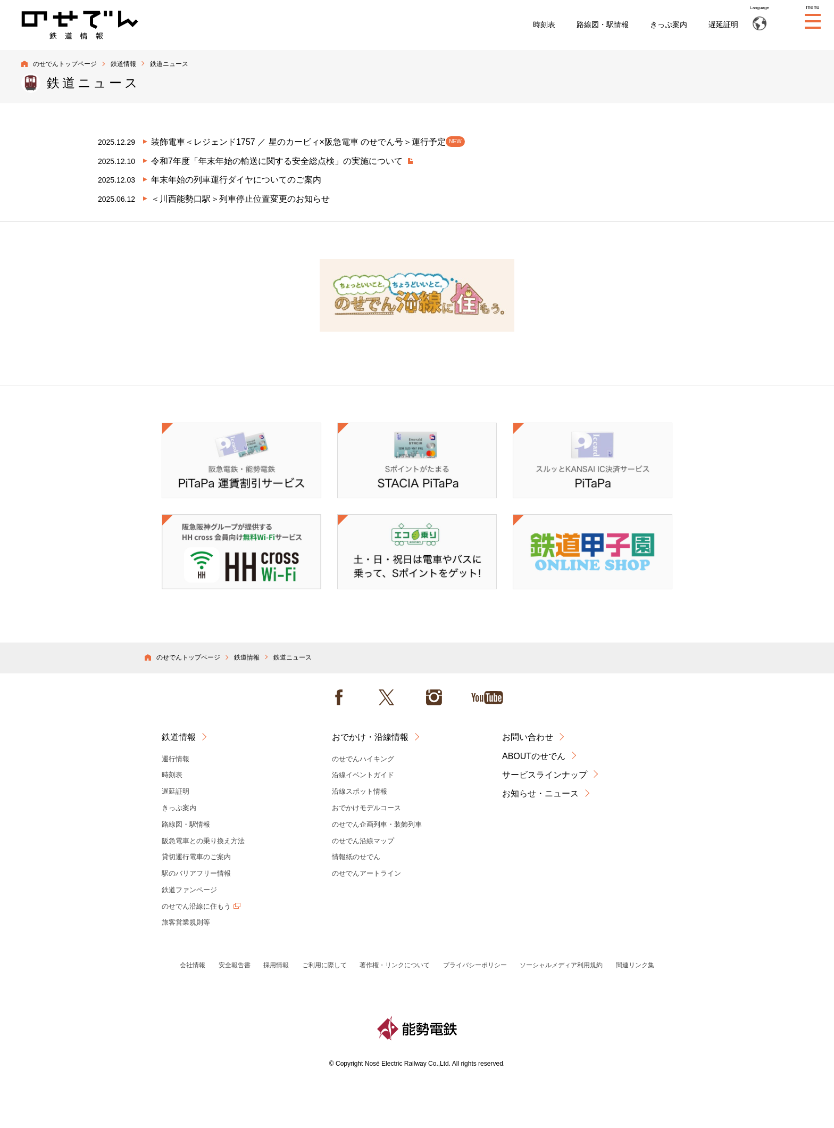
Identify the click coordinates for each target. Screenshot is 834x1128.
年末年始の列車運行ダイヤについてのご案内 (236, 179)
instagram (434, 697)
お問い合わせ (527, 737)
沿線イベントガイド (363, 775)
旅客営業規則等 (186, 922)
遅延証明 (723, 24)
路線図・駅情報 (603, 24)
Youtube (487, 697)
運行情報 (175, 759)
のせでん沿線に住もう (196, 906)
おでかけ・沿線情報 (370, 737)
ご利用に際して (324, 965)
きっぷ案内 (668, 24)
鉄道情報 (123, 64)
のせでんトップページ (65, 64)
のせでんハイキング (363, 759)
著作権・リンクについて (395, 965)
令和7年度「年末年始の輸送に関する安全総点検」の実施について (278, 161)
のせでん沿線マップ (363, 841)
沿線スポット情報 (359, 791)
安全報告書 (235, 965)
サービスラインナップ (544, 774)
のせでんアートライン (366, 873)
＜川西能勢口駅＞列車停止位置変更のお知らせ (240, 198)
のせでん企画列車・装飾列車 (377, 824)
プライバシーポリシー (475, 965)
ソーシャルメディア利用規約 (561, 965)
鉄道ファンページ (189, 890)
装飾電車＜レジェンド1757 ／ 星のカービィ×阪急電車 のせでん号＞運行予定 (308, 141)
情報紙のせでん (356, 857)
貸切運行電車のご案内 (196, 857)
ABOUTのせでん (533, 756)
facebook (338, 697)
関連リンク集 (635, 965)
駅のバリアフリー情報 (196, 873)
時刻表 (544, 24)
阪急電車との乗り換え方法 (203, 841)
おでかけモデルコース (366, 808)
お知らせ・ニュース (540, 793)
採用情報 (276, 965)
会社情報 (192, 965)
